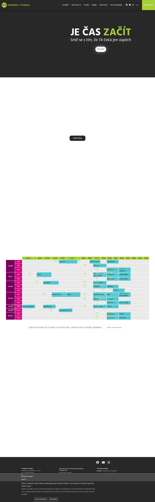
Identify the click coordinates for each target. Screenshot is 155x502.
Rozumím (53, 499)
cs (137, 5)
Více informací (40, 499)
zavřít (23, 479)
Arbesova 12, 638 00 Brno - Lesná (31, 471)
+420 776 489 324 (29, 473)
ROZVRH (100, 49)
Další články (77, 138)
